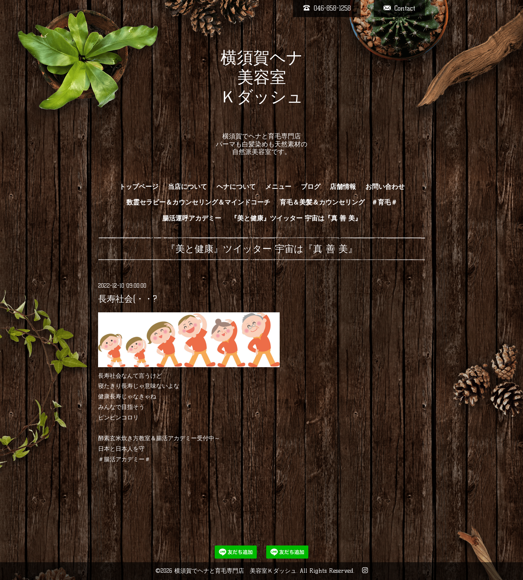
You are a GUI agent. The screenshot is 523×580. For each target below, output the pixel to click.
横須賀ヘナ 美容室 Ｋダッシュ (261, 87)
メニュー (278, 187)
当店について (187, 187)
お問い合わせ (385, 187)
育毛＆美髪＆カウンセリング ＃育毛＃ (338, 202)
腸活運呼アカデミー (191, 218)
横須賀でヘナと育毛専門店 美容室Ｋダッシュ (235, 570)
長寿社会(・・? (127, 298)
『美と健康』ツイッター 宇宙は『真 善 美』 (296, 218)
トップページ (138, 187)
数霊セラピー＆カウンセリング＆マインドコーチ (198, 202)
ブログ (310, 187)
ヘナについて (236, 187)
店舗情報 (343, 187)
